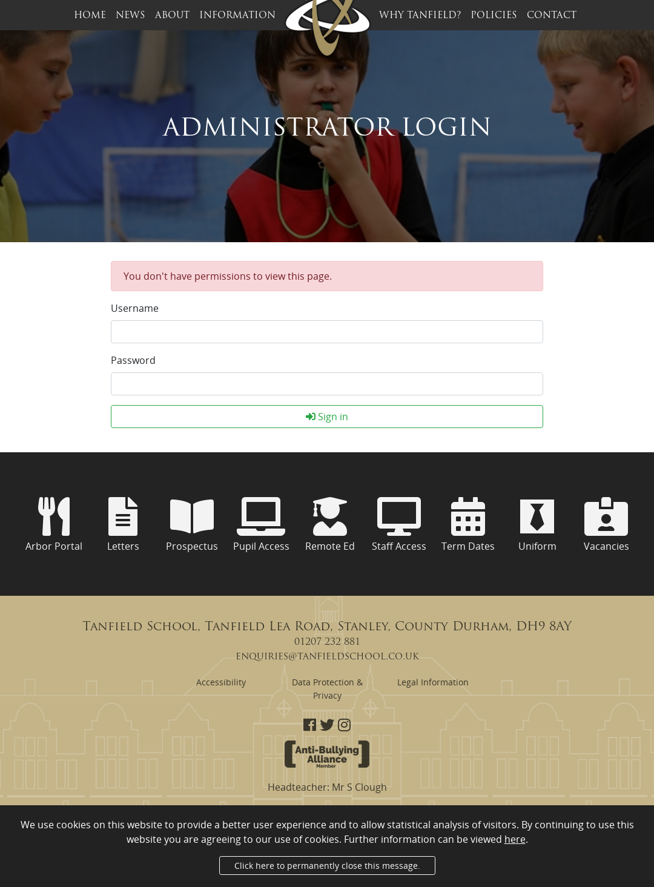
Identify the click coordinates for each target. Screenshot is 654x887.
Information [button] (237, 16)
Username (135, 308)
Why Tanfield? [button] (420, 16)
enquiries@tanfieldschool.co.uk (327, 657)
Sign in (327, 416)
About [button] (172, 16)
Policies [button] (494, 16)
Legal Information (433, 682)
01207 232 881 (327, 642)
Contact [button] (551, 16)
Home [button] (90, 16)
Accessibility (221, 682)
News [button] (130, 16)
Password (133, 360)
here (515, 839)
